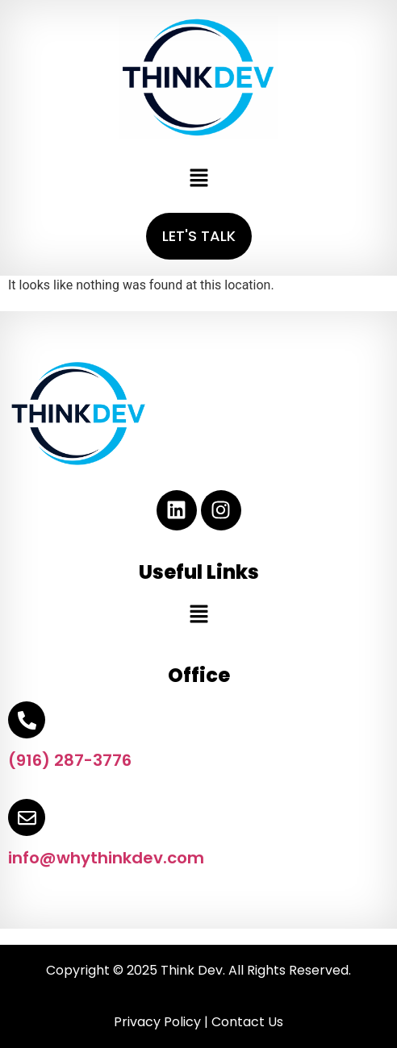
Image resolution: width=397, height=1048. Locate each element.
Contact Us (247, 1022)
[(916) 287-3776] (26, 719)
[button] (198, 179)
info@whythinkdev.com (106, 857)
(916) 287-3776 (70, 760)
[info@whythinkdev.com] (26, 817)
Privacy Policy (157, 1022)
